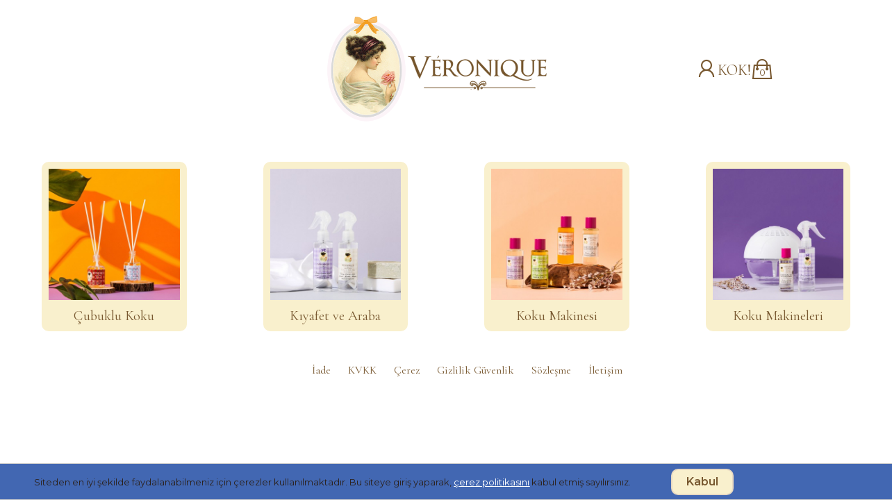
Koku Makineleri (778, 316)
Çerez (407, 370)
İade (321, 370)
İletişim (605, 370)
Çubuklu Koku (114, 316)
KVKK (362, 370)
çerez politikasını (491, 482)
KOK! (734, 70)
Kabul (702, 481)
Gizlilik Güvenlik (475, 370)
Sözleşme (551, 370)
